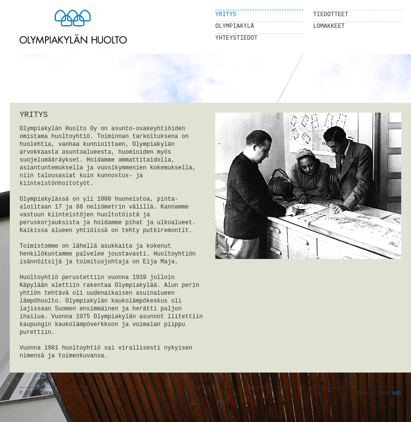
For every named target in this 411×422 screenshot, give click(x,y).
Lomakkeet (329, 26)
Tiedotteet (330, 14)
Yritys (225, 14)
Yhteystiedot (236, 38)
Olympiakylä (234, 26)
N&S (396, 393)
